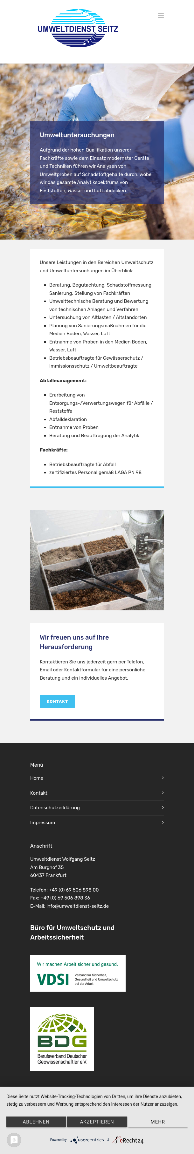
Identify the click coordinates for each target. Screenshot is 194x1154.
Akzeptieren (97, 1122)
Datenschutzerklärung (55, 808)
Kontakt (57, 701)
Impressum (42, 822)
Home (36, 778)
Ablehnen (36, 1122)
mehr (158, 1122)
